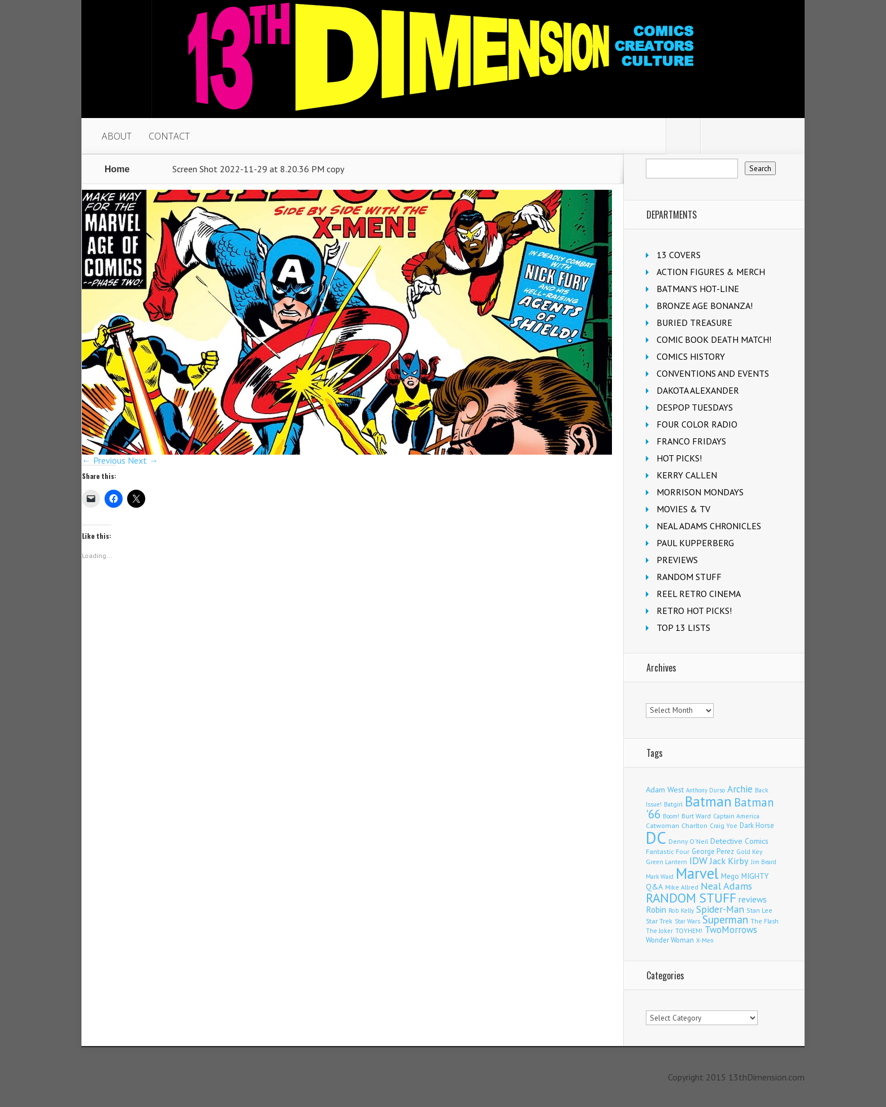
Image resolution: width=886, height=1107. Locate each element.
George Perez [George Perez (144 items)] (713, 851)
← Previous (103, 460)
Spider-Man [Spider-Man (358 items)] (720, 909)
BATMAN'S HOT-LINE (698, 288)
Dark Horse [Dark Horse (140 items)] (757, 825)
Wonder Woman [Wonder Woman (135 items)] (670, 939)
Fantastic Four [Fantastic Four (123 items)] (667, 851)
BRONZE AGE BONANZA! (705, 305)
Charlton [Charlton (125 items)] (694, 825)
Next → (143, 460)
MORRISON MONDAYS (700, 492)
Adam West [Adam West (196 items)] (665, 789)
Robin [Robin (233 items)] (656, 909)
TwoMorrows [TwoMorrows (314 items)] (731, 929)
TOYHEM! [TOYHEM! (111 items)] (688, 930)
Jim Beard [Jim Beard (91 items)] (763, 862)
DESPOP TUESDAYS (695, 407)
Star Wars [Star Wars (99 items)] (687, 921)
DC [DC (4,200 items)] (656, 837)
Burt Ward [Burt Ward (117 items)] (696, 816)
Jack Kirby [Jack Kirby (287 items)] (729, 860)
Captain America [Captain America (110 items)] (736, 816)
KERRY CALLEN (687, 475)
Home (117, 169)
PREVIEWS (677, 559)
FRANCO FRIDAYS (691, 441)
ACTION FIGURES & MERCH (711, 271)
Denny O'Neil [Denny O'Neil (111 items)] (688, 841)
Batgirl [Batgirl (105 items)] (673, 804)
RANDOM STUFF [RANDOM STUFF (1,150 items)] (691, 898)
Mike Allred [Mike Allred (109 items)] (681, 887)
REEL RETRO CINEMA (699, 593)
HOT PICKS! (679, 458)
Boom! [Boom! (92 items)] (671, 816)
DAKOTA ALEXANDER (698, 390)
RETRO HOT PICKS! (694, 610)
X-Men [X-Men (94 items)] (705, 940)
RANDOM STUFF (689, 576)
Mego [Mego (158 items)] (730, 876)
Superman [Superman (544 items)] (725, 919)
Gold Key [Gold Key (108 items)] (749, 851)
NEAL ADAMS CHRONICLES (709, 525)
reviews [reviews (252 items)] (753, 899)
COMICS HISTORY (691, 356)
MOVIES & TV (683, 509)
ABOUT (117, 136)
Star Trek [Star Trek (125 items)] (659, 921)
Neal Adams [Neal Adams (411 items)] (726, 885)
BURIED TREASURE (694, 322)
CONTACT (169, 136)
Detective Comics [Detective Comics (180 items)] (739, 841)
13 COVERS (679, 254)
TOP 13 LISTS (683, 627)
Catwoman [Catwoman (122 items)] (662, 825)
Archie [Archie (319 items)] (740, 789)
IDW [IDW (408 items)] (698, 860)
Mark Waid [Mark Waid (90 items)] (660, 877)
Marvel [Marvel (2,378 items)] (697, 873)
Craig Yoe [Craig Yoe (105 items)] (723, 825)
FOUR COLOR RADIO (697, 424)
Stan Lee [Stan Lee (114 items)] (759, 910)
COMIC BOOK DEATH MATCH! (714, 339)
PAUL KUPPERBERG (695, 542)
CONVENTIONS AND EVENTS (713, 373)
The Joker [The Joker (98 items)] (659, 931)
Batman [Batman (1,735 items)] (708, 801)
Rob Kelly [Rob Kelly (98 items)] (681, 910)
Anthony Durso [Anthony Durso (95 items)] (705, 790)
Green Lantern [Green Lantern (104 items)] (666, 861)
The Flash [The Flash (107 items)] (764, 921)
